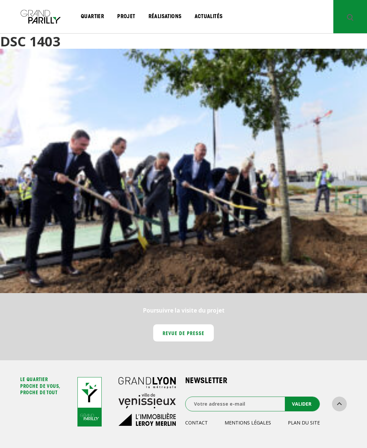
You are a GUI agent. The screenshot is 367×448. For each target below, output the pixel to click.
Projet (126, 16)
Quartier (92, 16)
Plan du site (304, 422)
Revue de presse (184, 334)
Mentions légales (248, 422)
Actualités (209, 16)
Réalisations (165, 16)
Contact (196, 422)
